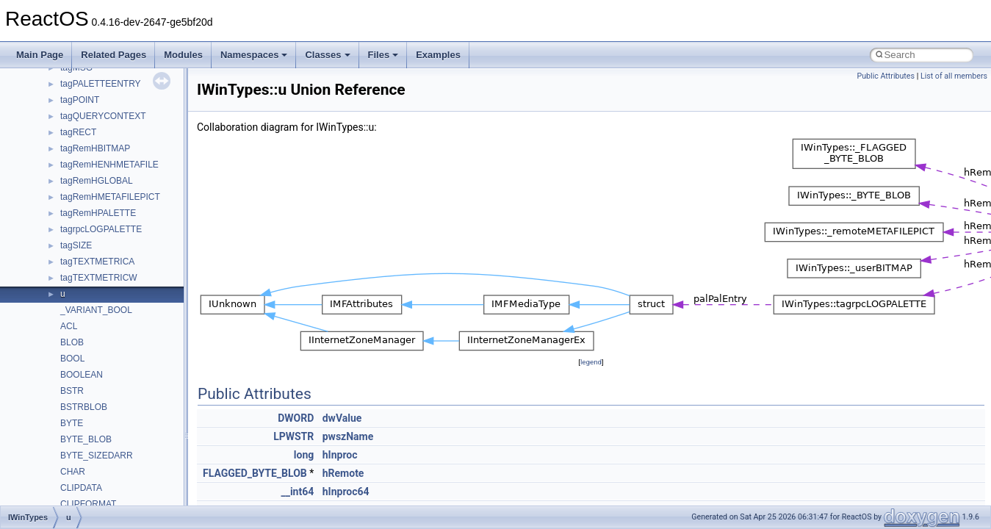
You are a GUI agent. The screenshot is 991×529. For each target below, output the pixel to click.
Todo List (42, 322)
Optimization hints (60, 258)
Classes (327, 54)
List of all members (953, 76)
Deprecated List (56, 339)
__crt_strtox (71, 452)
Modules (183, 54)
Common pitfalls (56, 161)
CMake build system (64, 145)
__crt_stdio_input (81, 419)
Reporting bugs (54, 193)
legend (591, 362)
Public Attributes (886, 76)
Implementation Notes (68, 274)
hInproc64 (346, 491)
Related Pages (113, 54)
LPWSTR (293, 436)
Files (383, 54)
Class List (56, 403)
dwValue (342, 418)
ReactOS (31, 80)
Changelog (46, 112)
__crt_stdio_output (84, 436)
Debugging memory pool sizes (84, 177)
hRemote (343, 473)
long (304, 455)
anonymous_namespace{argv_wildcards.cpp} (137, 500)
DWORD (296, 418)
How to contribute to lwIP (74, 128)
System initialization (63, 225)
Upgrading (45, 96)
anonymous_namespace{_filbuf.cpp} (119, 484)
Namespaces (254, 54)
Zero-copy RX (52, 209)
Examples (438, 54)
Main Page (39, 54)
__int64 (297, 491)
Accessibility (72, 468)
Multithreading (52, 242)
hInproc (340, 455)
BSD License (50, 290)
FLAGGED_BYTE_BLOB (255, 473)
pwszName (348, 436)
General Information (64, 306)
